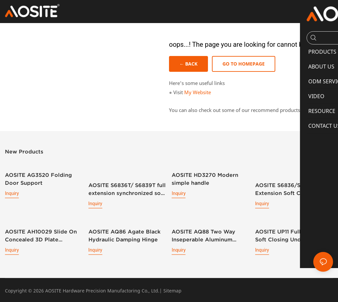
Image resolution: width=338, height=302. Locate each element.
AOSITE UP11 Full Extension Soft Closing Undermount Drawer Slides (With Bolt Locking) (292, 235)
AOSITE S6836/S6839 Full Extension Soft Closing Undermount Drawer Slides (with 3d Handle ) (291, 184)
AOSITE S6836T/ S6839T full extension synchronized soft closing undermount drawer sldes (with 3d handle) (127, 188)
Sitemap (172, 290)
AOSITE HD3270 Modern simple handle (205, 179)
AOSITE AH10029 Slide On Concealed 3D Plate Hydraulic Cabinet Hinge (41, 235)
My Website (197, 92)
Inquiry (12, 193)
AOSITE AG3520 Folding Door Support (38, 179)
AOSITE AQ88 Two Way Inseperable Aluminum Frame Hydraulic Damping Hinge (207, 235)
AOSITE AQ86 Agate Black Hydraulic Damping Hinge (124, 234)
